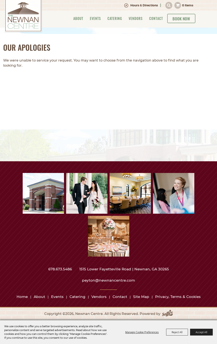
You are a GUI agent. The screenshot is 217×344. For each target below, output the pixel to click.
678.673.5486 (60, 269)
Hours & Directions (144, 5)
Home (22, 297)
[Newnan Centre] (23, 16)
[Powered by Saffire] (167, 314)
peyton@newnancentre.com (108, 280)
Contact (156, 18)
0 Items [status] (187, 5)
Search (168, 5)
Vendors (136, 18)
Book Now (181, 18)
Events (95, 18)
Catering (114, 18)
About (78, 18)
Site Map (141, 297)
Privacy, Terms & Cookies (178, 297)
